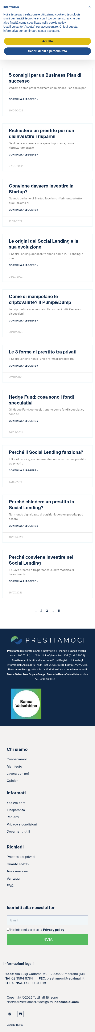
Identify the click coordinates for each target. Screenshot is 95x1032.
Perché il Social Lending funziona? (46, 452)
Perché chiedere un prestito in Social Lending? (41, 504)
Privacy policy (53, 930)
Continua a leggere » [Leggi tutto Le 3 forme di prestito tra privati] (23, 365)
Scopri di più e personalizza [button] (47, 51)
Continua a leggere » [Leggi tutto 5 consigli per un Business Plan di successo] (23, 99)
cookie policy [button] (57, 22)
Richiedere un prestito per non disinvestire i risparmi (41, 133)
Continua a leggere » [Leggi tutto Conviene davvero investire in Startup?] (23, 209)
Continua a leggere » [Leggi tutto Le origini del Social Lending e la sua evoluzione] (23, 265)
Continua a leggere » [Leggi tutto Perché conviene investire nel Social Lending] (23, 581)
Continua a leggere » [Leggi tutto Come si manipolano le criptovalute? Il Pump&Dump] (23, 320)
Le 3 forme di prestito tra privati (43, 352)
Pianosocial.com (66, 1002)
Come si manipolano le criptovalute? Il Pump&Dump (40, 299)
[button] (89, 6)
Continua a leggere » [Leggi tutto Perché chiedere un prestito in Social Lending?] (23, 525)
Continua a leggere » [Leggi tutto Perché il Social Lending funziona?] (23, 470)
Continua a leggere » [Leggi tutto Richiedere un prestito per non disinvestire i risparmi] (23, 154)
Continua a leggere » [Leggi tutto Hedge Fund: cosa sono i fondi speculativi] (23, 421)
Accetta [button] (47, 41)
